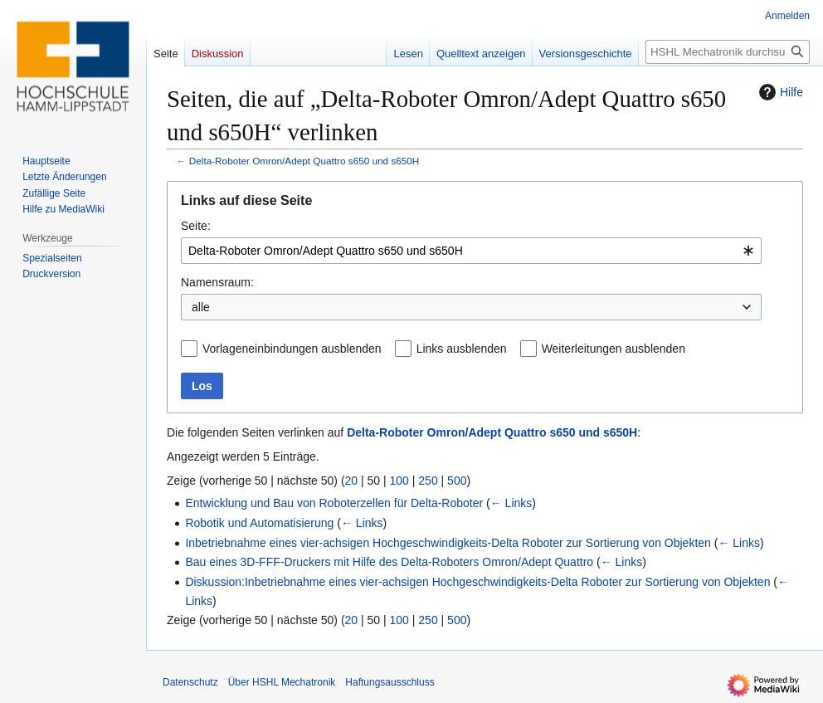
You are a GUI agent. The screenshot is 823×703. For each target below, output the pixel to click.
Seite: (196, 225)
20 (351, 480)
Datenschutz (190, 682)
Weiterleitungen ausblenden (613, 348)
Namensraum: (217, 282)
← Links (511, 503)
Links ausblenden (461, 348)
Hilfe (779, 92)
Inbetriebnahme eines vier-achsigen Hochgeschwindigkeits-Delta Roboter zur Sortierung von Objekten (447, 542)
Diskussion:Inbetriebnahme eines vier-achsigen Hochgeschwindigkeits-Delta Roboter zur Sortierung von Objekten (477, 581)
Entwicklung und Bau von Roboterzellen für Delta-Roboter (334, 503)
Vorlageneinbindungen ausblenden (292, 348)
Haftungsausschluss (389, 682)
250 (427, 480)
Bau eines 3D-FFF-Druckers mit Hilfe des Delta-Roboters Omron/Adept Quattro (389, 562)
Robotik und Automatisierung (259, 523)
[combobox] (471, 250)
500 (456, 480)
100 (399, 480)
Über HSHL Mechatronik (282, 682)
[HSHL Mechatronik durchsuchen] (727, 52)
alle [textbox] (201, 307)
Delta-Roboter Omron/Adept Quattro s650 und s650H (304, 160)
